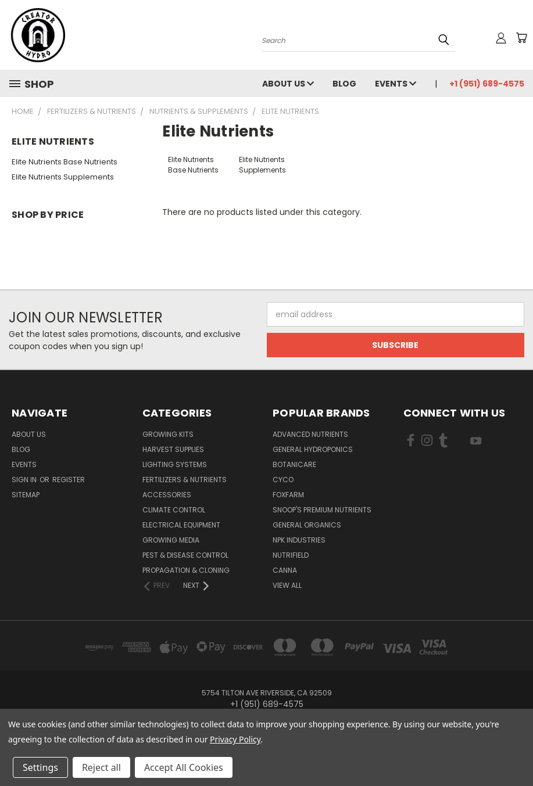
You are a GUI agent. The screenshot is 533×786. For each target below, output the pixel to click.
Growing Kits (168, 434)
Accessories (166, 495)
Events (395, 83)
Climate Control (173, 510)
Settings (40, 767)
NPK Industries (299, 540)
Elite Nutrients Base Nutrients (64, 161)
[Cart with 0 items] (521, 38)
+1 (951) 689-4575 (486, 83)
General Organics (307, 525)
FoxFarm (288, 495)
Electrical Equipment (181, 525)
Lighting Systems (174, 464)
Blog (344, 83)
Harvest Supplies (173, 449)
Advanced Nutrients (310, 434)
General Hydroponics (313, 449)
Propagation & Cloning (186, 570)
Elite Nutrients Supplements (63, 176)
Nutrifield (291, 555)
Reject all (101, 767)
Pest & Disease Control (185, 555)
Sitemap (26, 495)
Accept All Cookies (183, 767)
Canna (285, 570)
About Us (288, 83)
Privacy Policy (235, 739)
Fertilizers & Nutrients (184, 479)
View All (287, 585)
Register (68, 479)
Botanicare (294, 464)
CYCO (283, 479)
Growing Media (170, 540)
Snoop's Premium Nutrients (322, 510)
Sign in (25, 479)
